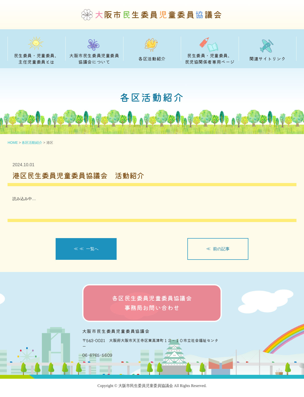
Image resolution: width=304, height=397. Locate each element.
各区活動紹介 (32, 143)
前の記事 (221, 249)
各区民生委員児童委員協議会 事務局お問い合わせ (152, 303)
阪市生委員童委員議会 (159, 15)
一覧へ (92, 249)
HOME (13, 143)
